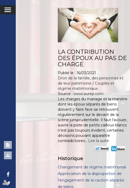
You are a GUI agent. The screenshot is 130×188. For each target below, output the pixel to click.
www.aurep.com (88, 93)
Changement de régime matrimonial (92, 167)
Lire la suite (98, 140)
